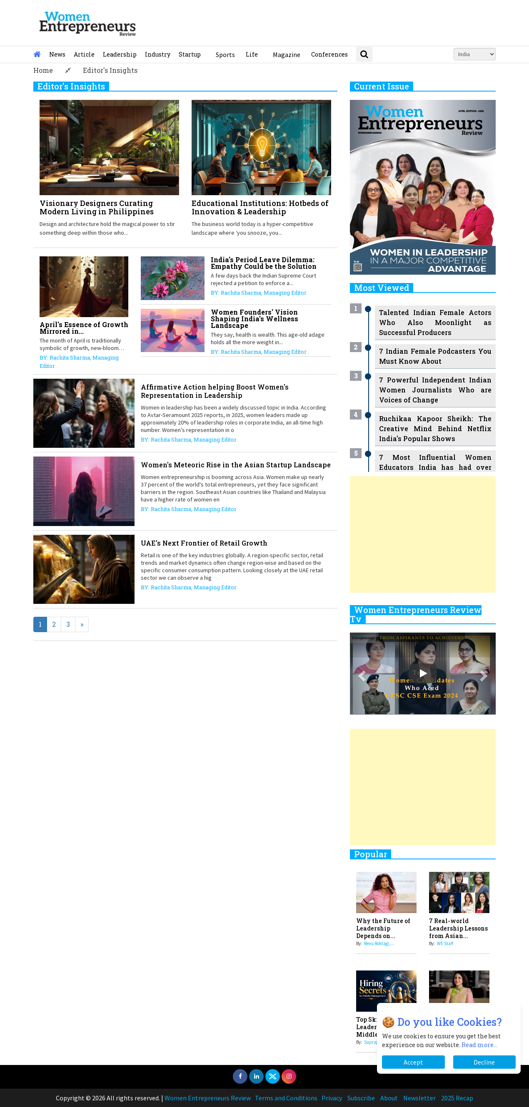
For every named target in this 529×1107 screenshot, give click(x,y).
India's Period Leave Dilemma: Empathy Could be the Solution (264, 263)
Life (252, 54)
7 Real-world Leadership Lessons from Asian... (458, 928)
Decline (484, 1062)
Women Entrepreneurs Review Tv (416, 614)
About (389, 1098)
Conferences (329, 54)
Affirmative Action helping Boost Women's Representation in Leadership (215, 391)
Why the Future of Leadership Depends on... (383, 928)
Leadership (120, 54)
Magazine (286, 54)
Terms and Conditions (286, 1098)
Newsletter (419, 1098)
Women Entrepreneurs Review (208, 1098)
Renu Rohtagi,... (379, 943)
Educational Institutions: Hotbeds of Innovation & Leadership (260, 207)
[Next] (82, 624)
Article (84, 54)
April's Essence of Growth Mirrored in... (84, 327)
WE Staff (445, 943)
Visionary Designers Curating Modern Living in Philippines (97, 207)
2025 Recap (457, 1098)
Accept (413, 1062)
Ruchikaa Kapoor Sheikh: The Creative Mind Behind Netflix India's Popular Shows (435, 428)
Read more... (479, 1045)
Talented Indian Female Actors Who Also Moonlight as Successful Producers (435, 322)
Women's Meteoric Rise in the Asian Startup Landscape (236, 464)
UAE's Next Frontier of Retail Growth (204, 543)
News (57, 54)
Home (43, 70)
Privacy (332, 1098)
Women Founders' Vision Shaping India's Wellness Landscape (254, 319)
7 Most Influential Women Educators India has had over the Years (435, 467)
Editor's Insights (110, 70)
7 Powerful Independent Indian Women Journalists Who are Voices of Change (435, 389)
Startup (190, 54)
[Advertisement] (423, 534)
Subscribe (361, 1098)
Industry (157, 54)
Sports (225, 54)
